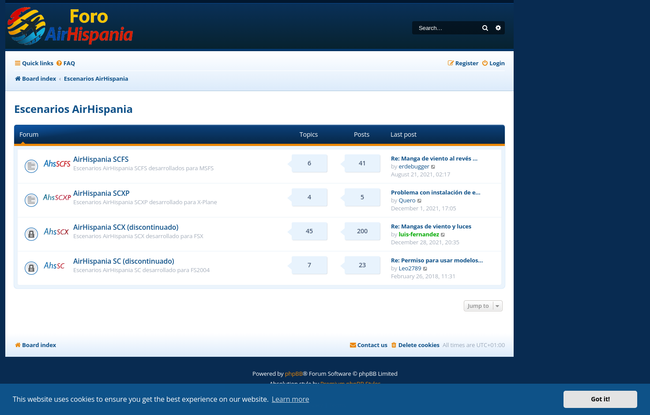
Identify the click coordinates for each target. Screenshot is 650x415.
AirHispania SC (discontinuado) (123, 261)
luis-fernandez (419, 234)
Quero (407, 200)
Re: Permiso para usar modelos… (437, 260)
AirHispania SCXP (101, 193)
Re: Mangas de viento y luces (431, 226)
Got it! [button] (600, 399)
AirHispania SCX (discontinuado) (125, 227)
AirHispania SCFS (100, 159)
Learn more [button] (290, 399)
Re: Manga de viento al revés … (434, 158)
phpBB (294, 374)
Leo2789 (410, 268)
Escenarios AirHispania (73, 108)
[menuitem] (65, 63)
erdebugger (414, 166)
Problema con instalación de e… (436, 192)
